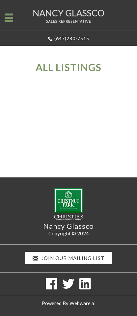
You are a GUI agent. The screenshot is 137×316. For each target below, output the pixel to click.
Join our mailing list (68, 258)
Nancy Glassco (68, 226)
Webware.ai (82, 303)
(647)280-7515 (71, 38)
